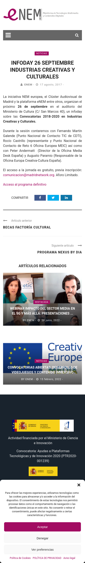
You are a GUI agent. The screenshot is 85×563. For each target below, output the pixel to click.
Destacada (41, 302)
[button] (79, 485)
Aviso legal (69, 558)
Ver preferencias (42, 549)
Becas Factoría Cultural (27, 227)
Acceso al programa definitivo (24, 184)
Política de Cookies (20, 558)
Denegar (43, 538)
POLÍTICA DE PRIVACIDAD (47, 558)
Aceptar (42, 527)
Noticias (41, 53)
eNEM (28, 84)
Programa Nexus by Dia (59, 252)
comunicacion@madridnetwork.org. (29, 175)
